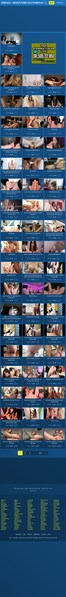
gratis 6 (3, 500)
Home (51, 3)
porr (2, 501)
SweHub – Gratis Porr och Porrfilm (22, 2)
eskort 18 (30, 523)
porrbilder (56, 526)
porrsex (43, 528)
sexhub (56, 517)
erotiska (30, 515)
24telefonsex (5, 518)
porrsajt (56, 520)
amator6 (3, 517)
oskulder (43, 518)
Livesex (43, 534)
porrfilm (30, 501)
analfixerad (44, 505)
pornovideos (57, 528)
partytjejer (4, 505)
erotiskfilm (4, 515)
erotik (42, 501)
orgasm (16, 518)
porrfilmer (30, 500)
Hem (24, 534)
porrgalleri (56, 505)
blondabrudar (44, 503)
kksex (29, 508)
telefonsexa (44, 508)
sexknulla (56, 500)
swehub (3, 520)
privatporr (30, 528)
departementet (18, 514)
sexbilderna (17, 506)
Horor (49, 534)
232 (40, 453)
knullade (3, 529)
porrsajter (56, 518)
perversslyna (18, 521)
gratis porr (17, 503)
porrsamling (17, 520)
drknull (16, 500)
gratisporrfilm (31, 509)
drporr (3, 526)
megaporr (43, 523)
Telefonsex (60, 3)
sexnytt (16, 512)
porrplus (43, 529)
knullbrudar (4, 509)
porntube (56, 524)
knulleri (3, 508)
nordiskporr (4, 506)
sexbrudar (17, 517)
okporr (42, 521)
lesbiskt (56, 511)
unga (15, 508)
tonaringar (4, 523)
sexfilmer (56, 501)
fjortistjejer (44, 524)
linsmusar (17, 524)
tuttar (2, 521)
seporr (29, 524)
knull (2, 511)
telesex (3, 524)
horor (55, 506)
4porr (15, 501)
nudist (16, 523)
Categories (18, 534)
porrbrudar (56, 508)
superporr (43, 509)
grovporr (16, 528)
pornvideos (57, 523)
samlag (30, 526)
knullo (55, 515)
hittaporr (43, 506)
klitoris (43, 526)
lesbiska (30, 505)
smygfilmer (31, 512)
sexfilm (16, 526)
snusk (29, 518)
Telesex (29, 534)
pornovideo (57, 529)
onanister (43, 520)
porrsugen (56, 503)
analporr (16, 515)
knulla (16, 529)
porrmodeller (44, 500)
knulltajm (30, 506)
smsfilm (43, 512)
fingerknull (57, 514)
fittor (15, 505)
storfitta (16, 509)
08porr (29, 514)
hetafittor (3, 514)
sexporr (43, 514)
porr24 (29, 503)
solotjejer (17, 511)
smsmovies (44, 511)
